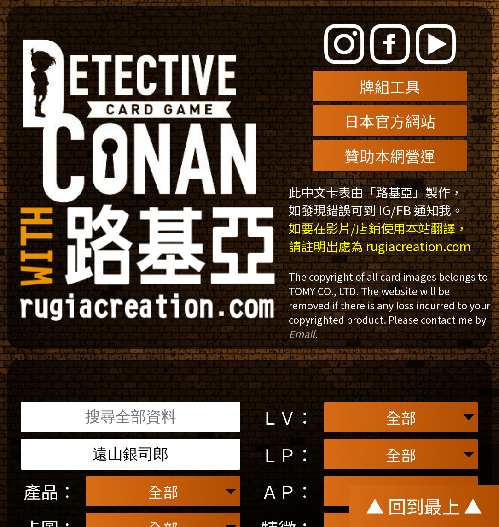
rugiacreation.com (418, 246)
